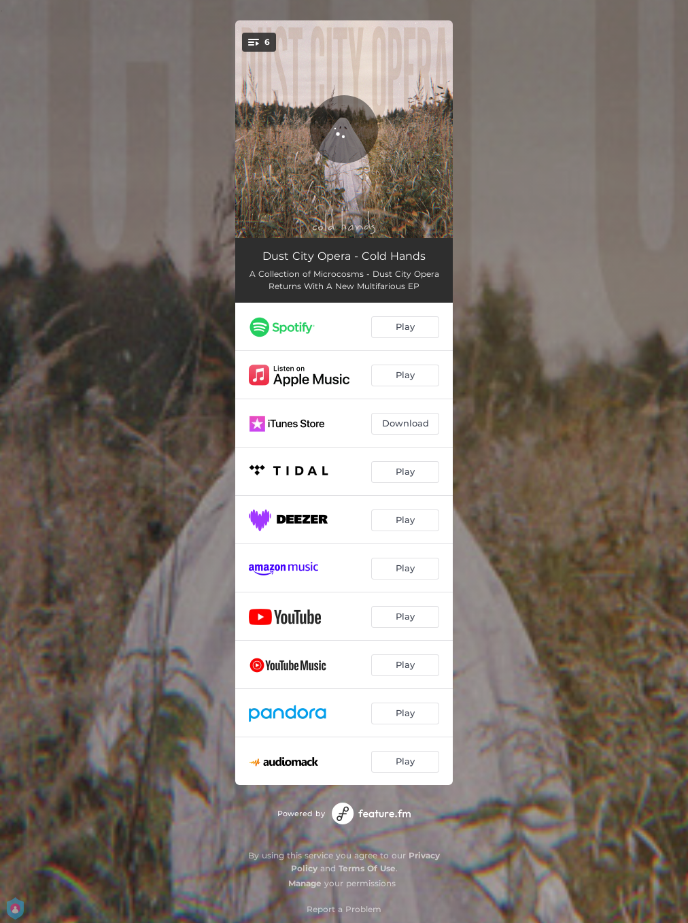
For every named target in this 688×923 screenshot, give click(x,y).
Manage (305, 883)
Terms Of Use (367, 868)
